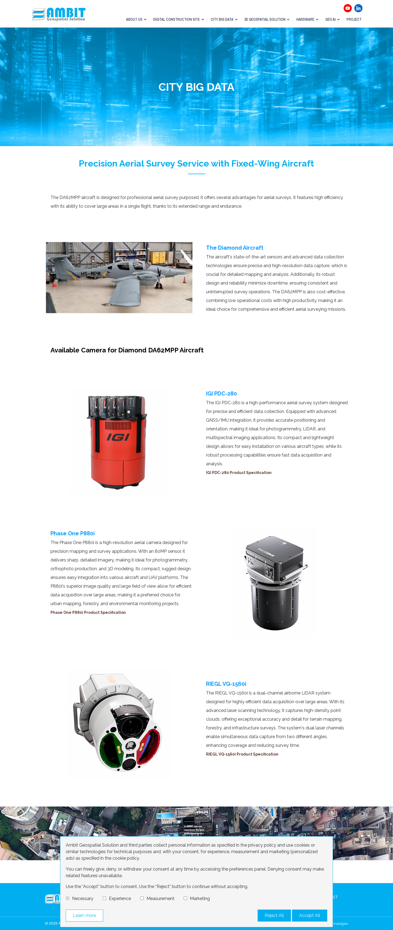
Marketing (200, 898)
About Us (135, 19)
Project (354, 19)
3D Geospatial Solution (265, 19)
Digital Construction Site (177, 19)
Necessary (82, 898)
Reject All (274, 915)
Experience (120, 898)
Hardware (306, 19)
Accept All (309, 915)
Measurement (160, 898)
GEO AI (331, 19)
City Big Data (223, 19)
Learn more (84, 915)
